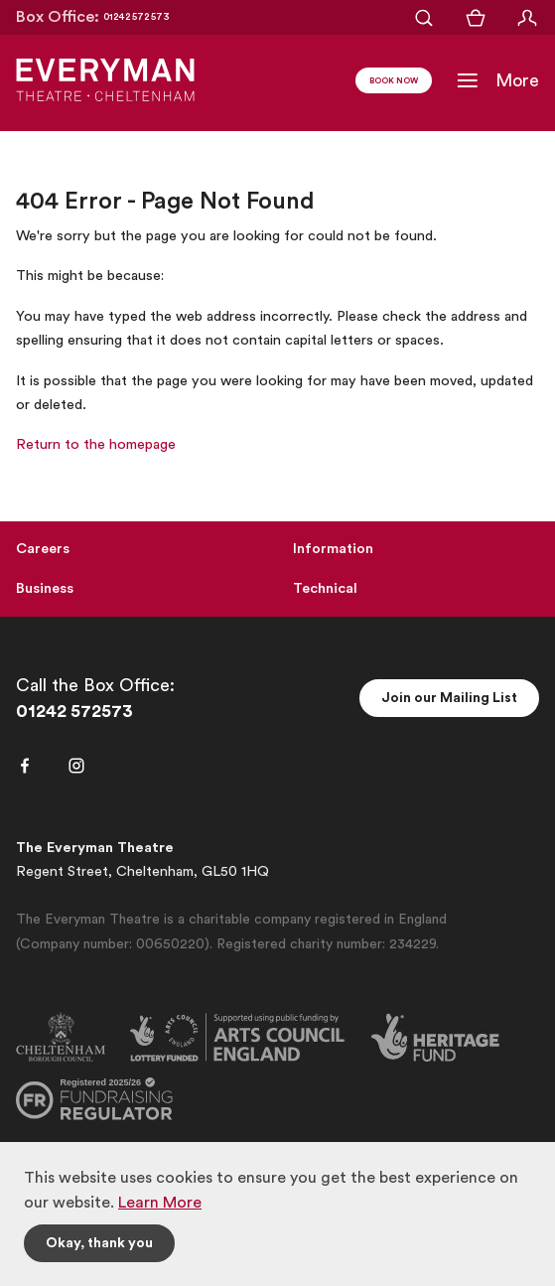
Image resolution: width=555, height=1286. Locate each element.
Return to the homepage (96, 444)
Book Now (393, 81)
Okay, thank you (99, 1243)
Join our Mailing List (449, 698)
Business (44, 588)
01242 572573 (74, 711)
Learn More (160, 1203)
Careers (42, 548)
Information (333, 548)
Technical (325, 588)
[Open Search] (424, 18)
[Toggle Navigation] (497, 80)
